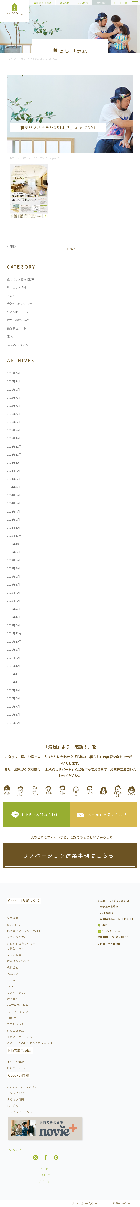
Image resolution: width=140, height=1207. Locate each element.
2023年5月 (13, 584)
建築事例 (12, 999)
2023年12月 (14, 536)
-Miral (11, 980)
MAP (102, 925)
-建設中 (12, 1018)
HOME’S (45, 1175)
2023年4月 (13, 593)
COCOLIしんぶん (17, 344)
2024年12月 (14, 446)
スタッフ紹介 (15, 1093)
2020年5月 (13, 723)
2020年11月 (14, 682)
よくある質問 (15, 1099)
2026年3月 (13, 381)
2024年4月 (13, 511)
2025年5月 (13, 406)
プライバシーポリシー (21, 1112)
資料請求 (101, 2)
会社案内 (65, 2)
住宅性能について (18, 961)
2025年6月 (13, 397)
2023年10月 (14, 544)
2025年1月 (13, 438)
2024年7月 (13, 487)
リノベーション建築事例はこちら (69, 855)
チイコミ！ (46, 1181)
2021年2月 (13, 658)
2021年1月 (13, 666)
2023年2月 (13, 609)
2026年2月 (13, 389)
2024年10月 (14, 462)
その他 (11, 296)
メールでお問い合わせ (107, 814)
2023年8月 (13, 560)
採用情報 (83, 2)
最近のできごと (17, 1068)
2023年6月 (13, 576)
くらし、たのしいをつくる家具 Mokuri (32, 1043)
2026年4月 (13, 373)
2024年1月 (13, 528)
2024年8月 (13, 479)
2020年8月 (13, 698)
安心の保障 (14, 955)
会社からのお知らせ (19, 304)
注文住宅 (12, 918)
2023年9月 (13, 552)
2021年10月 (14, 641)
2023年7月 (13, 568)
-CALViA (12, 973)
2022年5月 (13, 625)
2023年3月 (13, 601)
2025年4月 (13, 414)
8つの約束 (13, 924)
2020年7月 (13, 706)
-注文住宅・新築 (17, 1005)
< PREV (11, 246)
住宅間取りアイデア (19, 312)
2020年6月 (13, 714)
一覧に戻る (70, 249)
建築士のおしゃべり (19, 320)
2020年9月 (13, 690)
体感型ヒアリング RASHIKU (25, 931)
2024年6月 (13, 495)
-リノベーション (17, 1011)
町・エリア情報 (16, 287)
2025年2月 (13, 430)
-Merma (12, 986)
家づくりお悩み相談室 (20, 279)
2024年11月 (14, 454)
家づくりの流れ (17, 937)
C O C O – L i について (22, 1086)
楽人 (10, 336)
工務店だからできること (22, 1037)
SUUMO (45, 1168)
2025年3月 (13, 422)
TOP (9, 912)
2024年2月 (13, 519)
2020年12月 (14, 674)
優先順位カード (16, 328)
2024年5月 (13, 503)
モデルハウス (15, 1024)
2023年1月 (13, 617)
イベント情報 (15, 1061)
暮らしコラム (15, 1030)
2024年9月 (13, 471)
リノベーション (17, 992)
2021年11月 (14, 633)
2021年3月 (13, 649)
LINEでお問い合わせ (41, 814)
